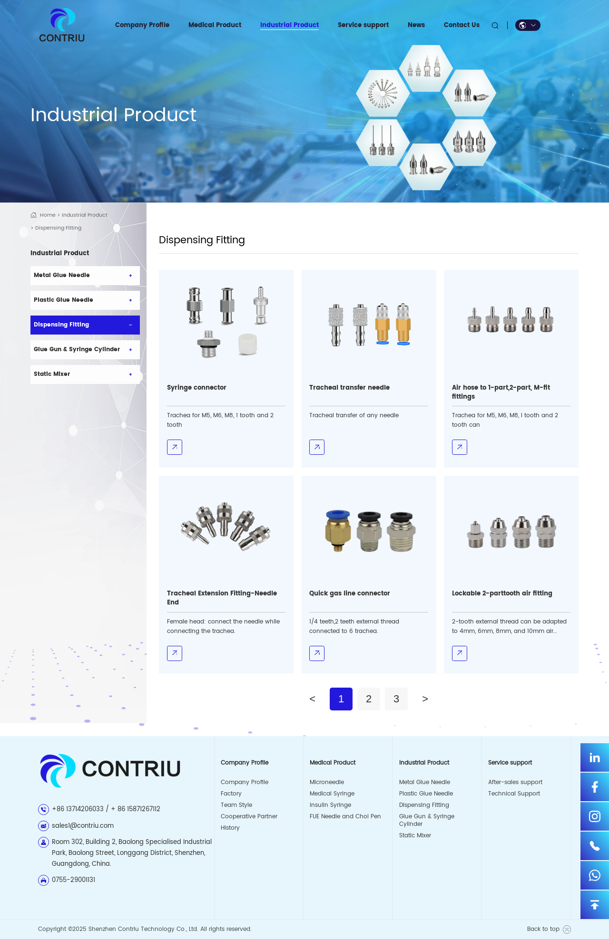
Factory (231, 793)
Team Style (236, 805)
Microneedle (327, 782)
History (230, 828)
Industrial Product (85, 215)
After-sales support (515, 782)
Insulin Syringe (330, 805)
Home (48, 215)
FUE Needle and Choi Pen (345, 816)
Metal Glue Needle (424, 782)
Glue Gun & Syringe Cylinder (426, 820)
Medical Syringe (332, 793)
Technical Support (514, 793)
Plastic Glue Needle (426, 793)
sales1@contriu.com (83, 826)
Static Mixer (415, 835)
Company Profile (244, 782)
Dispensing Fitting (424, 805)
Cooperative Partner (249, 816)
